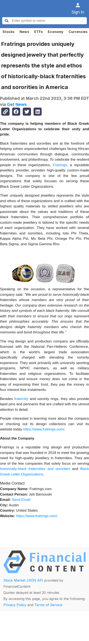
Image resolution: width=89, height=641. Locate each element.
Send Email (21, 500)
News (24, 32)
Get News (17, 104)
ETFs (38, 32)
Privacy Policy (14, 605)
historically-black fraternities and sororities (35, 469)
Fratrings (60, 165)
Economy (56, 32)
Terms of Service (48, 605)
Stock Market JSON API (23, 580)
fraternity (21, 399)
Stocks (8, 32)
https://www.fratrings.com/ (44, 429)
